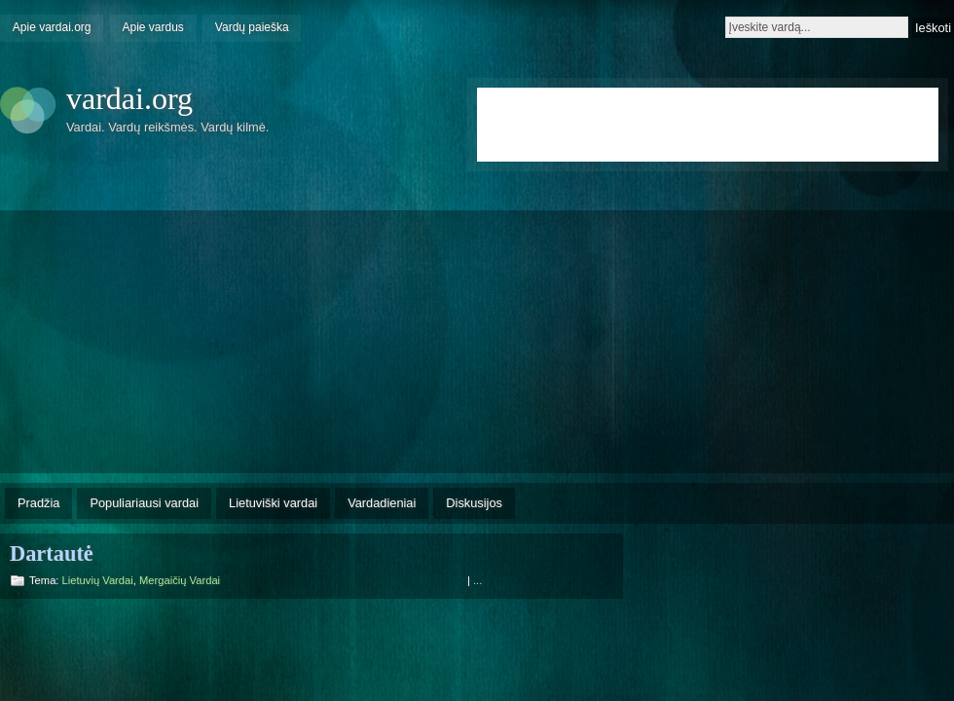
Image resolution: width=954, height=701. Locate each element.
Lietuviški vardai (273, 503)
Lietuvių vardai (97, 580)
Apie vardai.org (52, 27)
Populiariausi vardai (144, 503)
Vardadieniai (382, 503)
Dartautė (51, 553)
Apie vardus (153, 27)
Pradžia (38, 503)
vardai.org (129, 98)
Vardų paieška (252, 27)
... (477, 580)
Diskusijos (474, 503)
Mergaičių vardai (179, 580)
